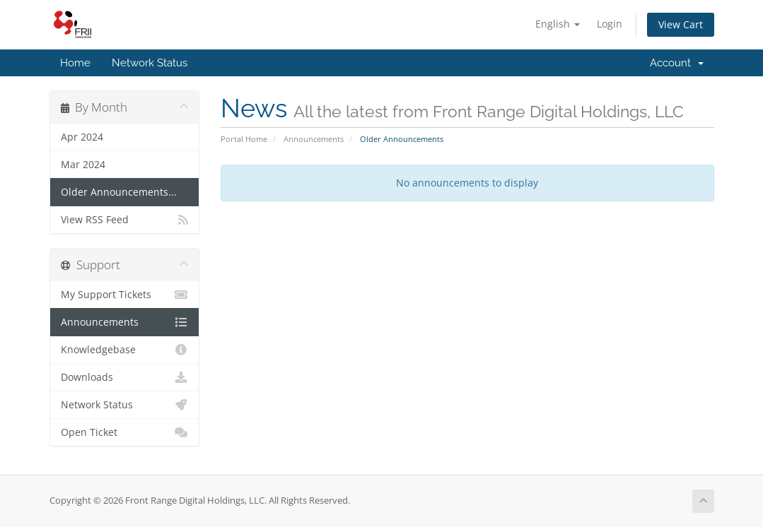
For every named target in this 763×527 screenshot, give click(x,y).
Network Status (149, 63)
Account (677, 63)
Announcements (314, 139)
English (557, 23)
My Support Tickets (125, 294)
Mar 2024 (83, 164)
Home (75, 63)
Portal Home (244, 139)
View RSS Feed (125, 219)
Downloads (125, 377)
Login (609, 23)
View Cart (680, 24)
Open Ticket (125, 432)
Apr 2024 (82, 137)
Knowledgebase (125, 349)
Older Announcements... (119, 192)
